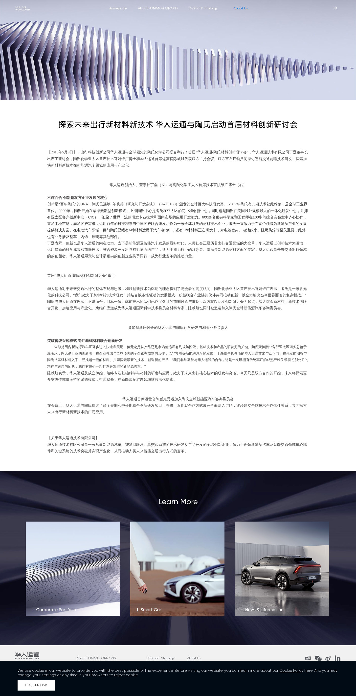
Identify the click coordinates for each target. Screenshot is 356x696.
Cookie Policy (291, 670)
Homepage (118, 8)
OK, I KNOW (36, 685)
